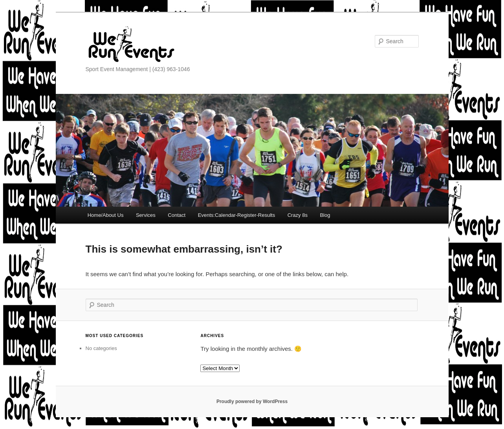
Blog (325, 215)
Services (146, 215)
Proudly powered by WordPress (252, 401)
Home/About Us (106, 215)
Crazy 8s (298, 215)
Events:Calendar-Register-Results (236, 215)
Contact (176, 215)
